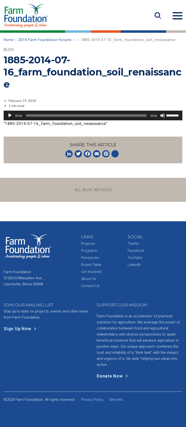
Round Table (91, 265)
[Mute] (162, 115)
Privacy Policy (92, 399)
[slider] (86, 115)
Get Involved (91, 272)
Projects (88, 243)
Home (9, 40)
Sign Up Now (21, 328)
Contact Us (90, 286)
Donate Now (113, 375)
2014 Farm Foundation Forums (45, 40)
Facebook (136, 250)
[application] (93, 115)
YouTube (135, 257)
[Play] (10, 115)
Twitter (133, 243)
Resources (90, 257)
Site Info (116, 399)
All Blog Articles (93, 189)
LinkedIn (134, 265)
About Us (88, 279)
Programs (89, 250)
